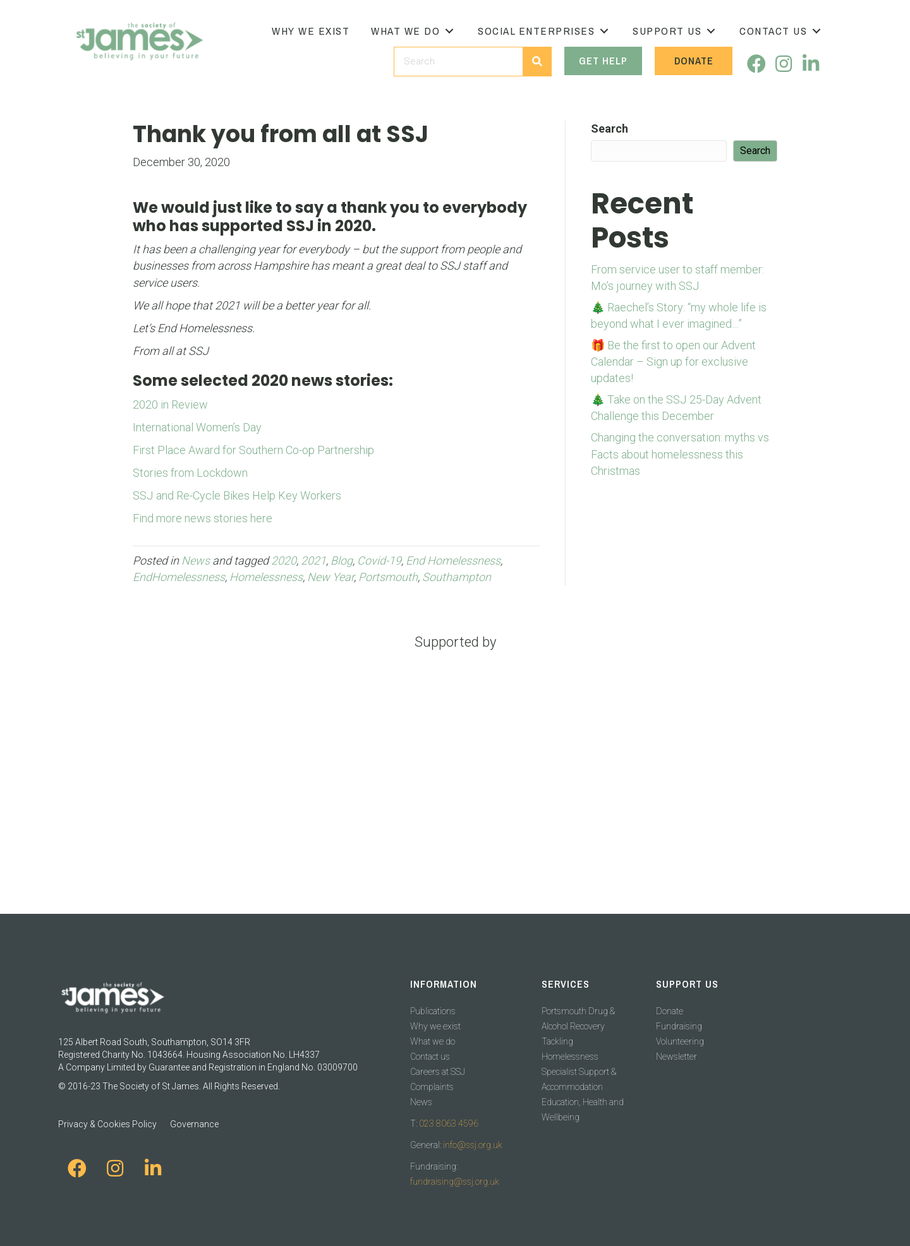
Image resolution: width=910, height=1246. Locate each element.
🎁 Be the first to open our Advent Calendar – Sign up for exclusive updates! (673, 361)
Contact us (430, 1056)
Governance (194, 1124)
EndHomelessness (179, 577)
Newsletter (676, 1056)
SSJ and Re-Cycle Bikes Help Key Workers (237, 495)
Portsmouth (388, 577)
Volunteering (680, 1041)
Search (609, 128)
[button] (449, 31)
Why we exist (435, 1026)
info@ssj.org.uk (472, 1145)
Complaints (432, 1087)
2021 (313, 560)
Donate (669, 1011)
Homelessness (266, 577)
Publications (433, 1011)
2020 (283, 560)
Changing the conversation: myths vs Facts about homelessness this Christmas (680, 454)
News (195, 560)
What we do (432, 1041)
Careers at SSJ (437, 1072)
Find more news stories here (202, 518)
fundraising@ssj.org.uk (454, 1182)
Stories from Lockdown (190, 472)
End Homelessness (453, 560)
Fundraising (679, 1026)
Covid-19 (379, 560)
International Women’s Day (197, 427)
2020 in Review (170, 404)
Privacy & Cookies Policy (107, 1124)
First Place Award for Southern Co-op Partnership (253, 450)
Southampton (456, 577)
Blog (342, 560)
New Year (330, 577)
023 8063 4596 (448, 1123)
